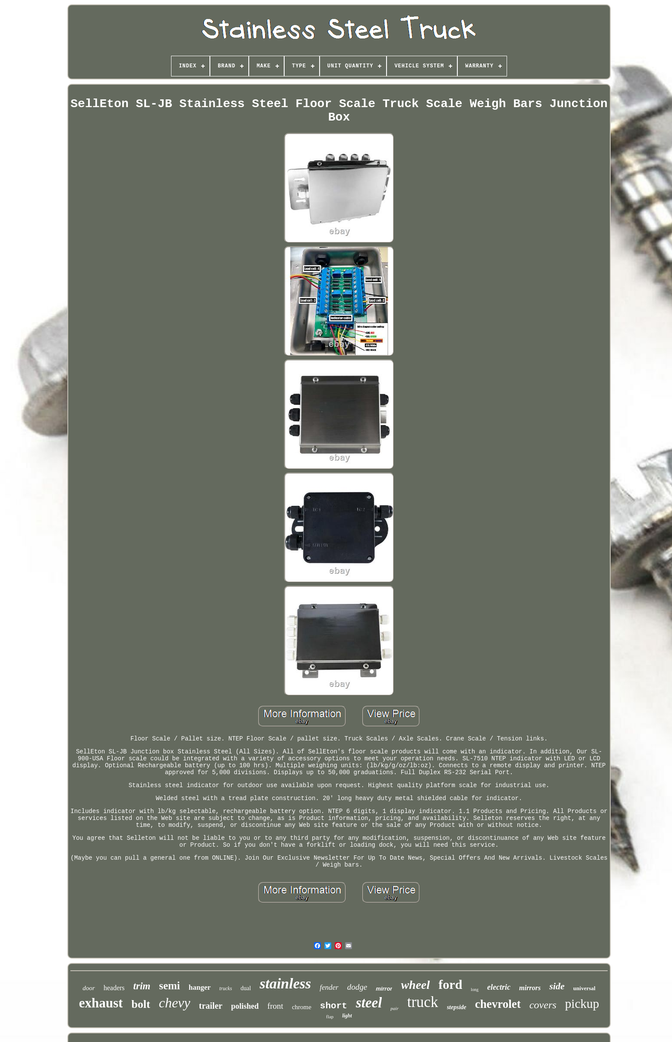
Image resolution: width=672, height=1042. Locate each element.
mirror (384, 988)
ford (450, 984)
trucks (225, 988)
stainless (285, 983)
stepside (456, 1007)
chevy (174, 1002)
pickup (582, 1003)
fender (329, 987)
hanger (200, 987)
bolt (140, 1004)
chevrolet (498, 1004)
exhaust (101, 1002)
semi (169, 985)
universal (584, 988)
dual (246, 988)
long (475, 989)
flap (329, 1016)
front (275, 1005)
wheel (415, 984)
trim (142, 986)
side (556, 986)
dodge (357, 986)
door (88, 988)
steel (369, 1002)
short (333, 1006)
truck (422, 1002)
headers (114, 987)
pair (394, 1008)
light (347, 1016)
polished (245, 1006)
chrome (301, 1007)
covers (543, 1004)
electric (498, 987)
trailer (210, 1005)
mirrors (530, 987)
